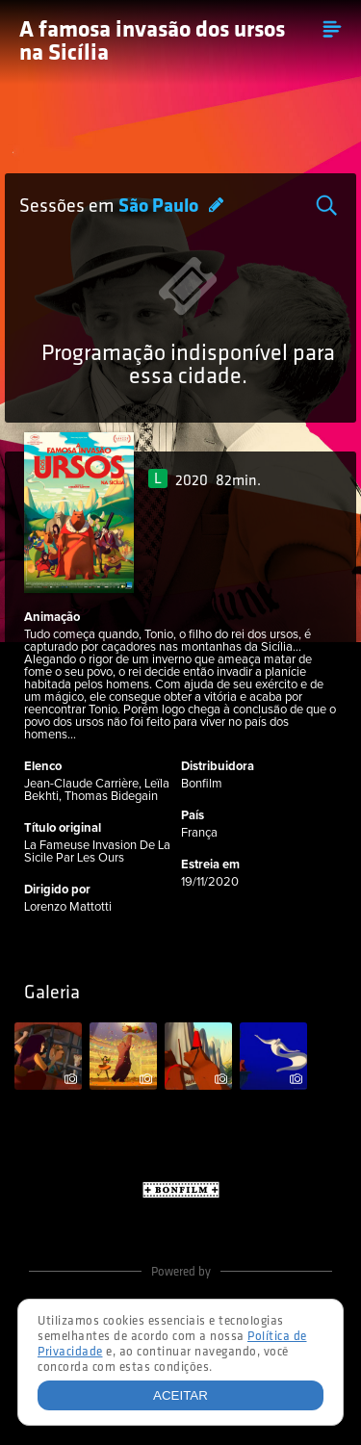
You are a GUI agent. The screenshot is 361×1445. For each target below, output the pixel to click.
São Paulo (160, 207)
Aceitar (180, 1395)
